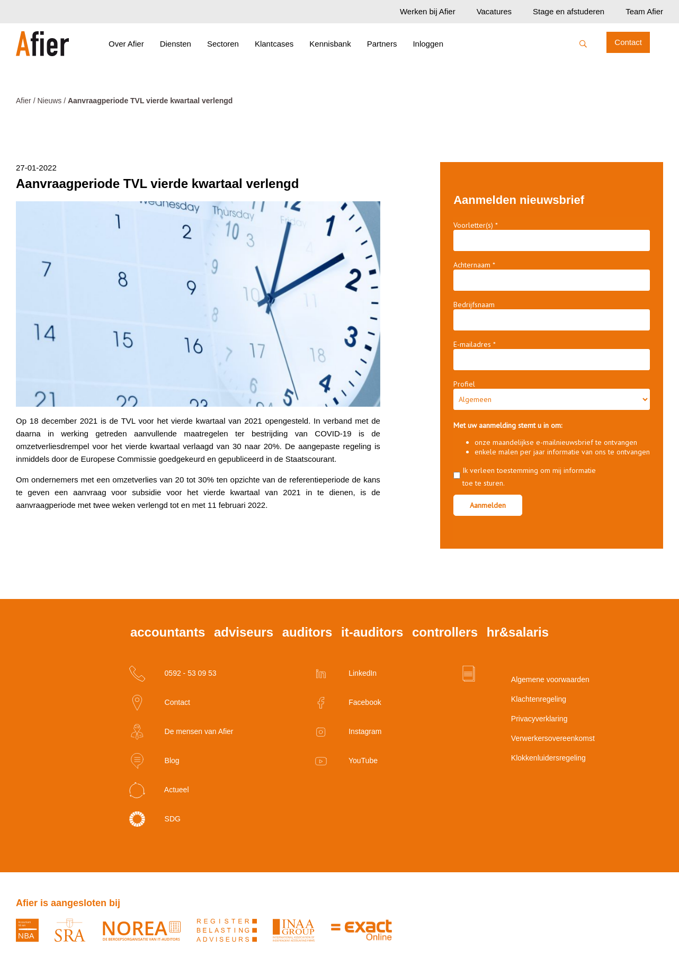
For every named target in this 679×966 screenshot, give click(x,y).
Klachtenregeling (521, 699)
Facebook (347, 703)
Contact (628, 42)
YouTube (345, 761)
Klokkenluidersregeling (521, 758)
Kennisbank (330, 43)
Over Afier (126, 43)
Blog (154, 761)
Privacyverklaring (521, 718)
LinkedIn (345, 674)
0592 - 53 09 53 (173, 674)
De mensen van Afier (181, 732)
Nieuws (49, 100)
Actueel (159, 790)
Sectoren (223, 43)
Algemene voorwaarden (521, 679)
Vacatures (494, 11)
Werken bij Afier (427, 11)
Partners (382, 43)
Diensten (175, 43)
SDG (155, 819)
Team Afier (644, 11)
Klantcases (274, 43)
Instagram (347, 732)
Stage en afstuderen (568, 11)
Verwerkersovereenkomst (521, 738)
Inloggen (428, 43)
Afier (23, 100)
